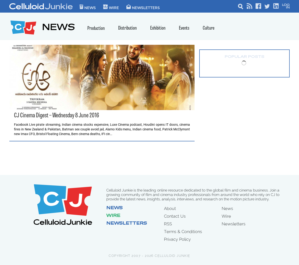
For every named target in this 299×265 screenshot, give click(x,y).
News (88, 6)
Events (184, 28)
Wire (113, 216)
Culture (208, 28)
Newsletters (143, 6)
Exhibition (157, 28)
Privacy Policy (177, 239)
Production (96, 28)
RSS (168, 223)
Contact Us (175, 216)
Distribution (127, 28)
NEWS (58, 28)
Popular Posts (244, 57)
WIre (111, 6)
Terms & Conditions (183, 231)
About (170, 208)
